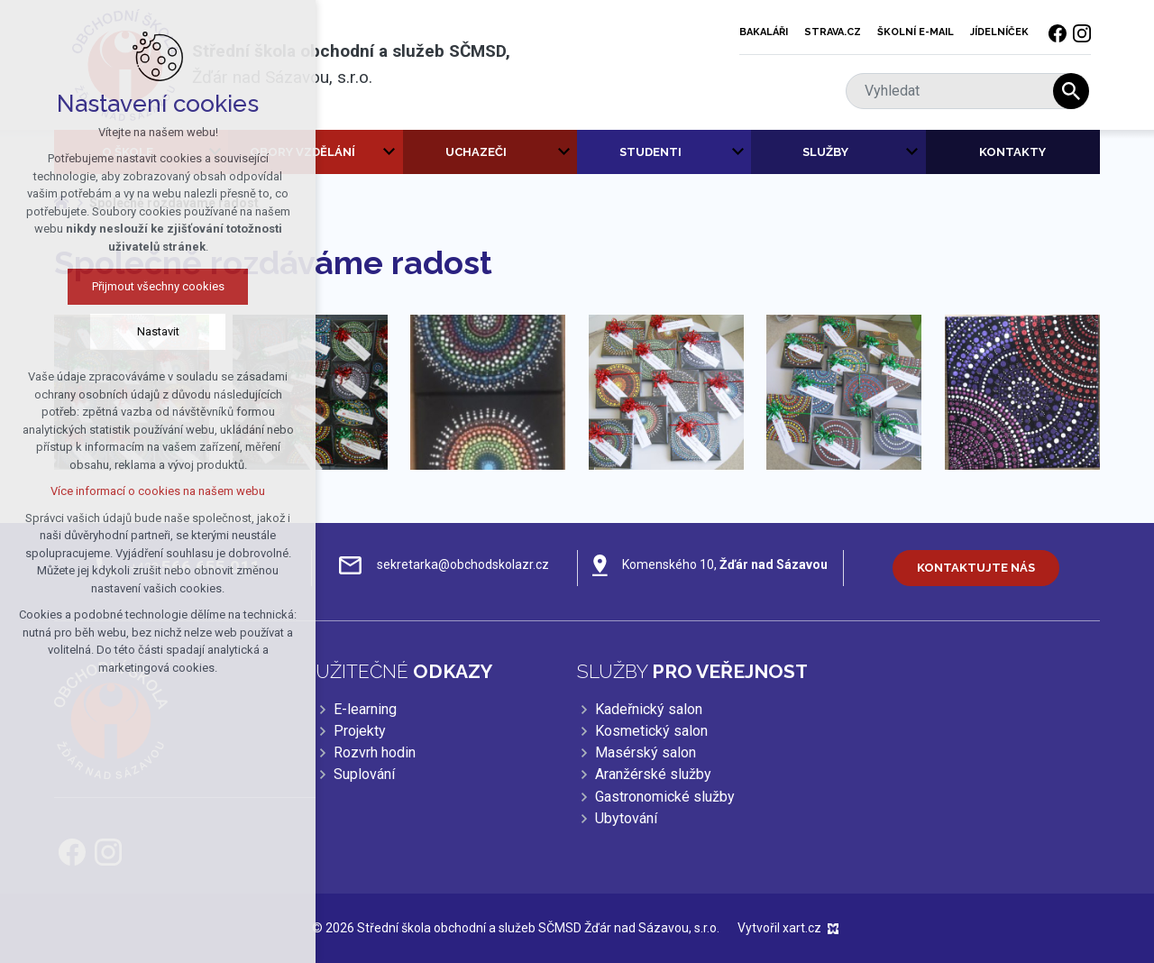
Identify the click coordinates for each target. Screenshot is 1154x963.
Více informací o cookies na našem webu (139, 491)
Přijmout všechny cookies (139, 286)
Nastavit (139, 331)
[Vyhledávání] (1071, 91)
